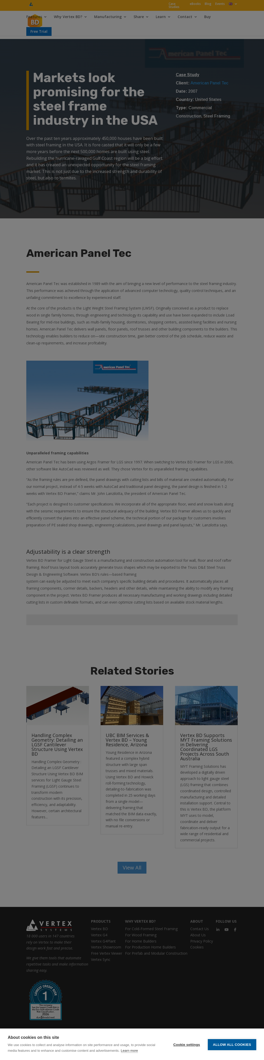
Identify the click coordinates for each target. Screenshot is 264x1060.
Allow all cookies (232, 1044)
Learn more (129, 1051)
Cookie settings (186, 1044)
